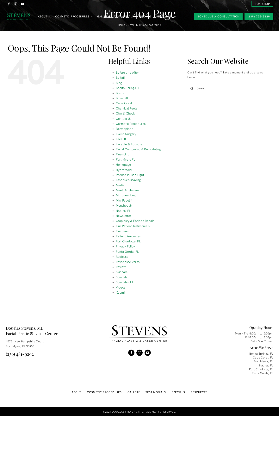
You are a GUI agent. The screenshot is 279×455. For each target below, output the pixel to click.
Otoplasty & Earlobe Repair (135, 221)
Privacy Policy (125, 246)
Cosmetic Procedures (131, 124)
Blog (119, 83)
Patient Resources (128, 236)
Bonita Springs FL (128, 88)
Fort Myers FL (125, 160)
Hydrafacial (124, 170)
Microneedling (126, 195)
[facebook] (8, 4)
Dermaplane (124, 129)
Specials (121, 277)
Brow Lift (122, 98)
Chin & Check (125, 113)
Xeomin (121, 292)
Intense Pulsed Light (130, 175)
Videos (120, 287)
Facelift (121, 139)
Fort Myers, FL (263, 361)
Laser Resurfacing (128, 180)
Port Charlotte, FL (128, 241)
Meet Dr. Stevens (128, 190)
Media (120, 185)
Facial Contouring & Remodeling (138, 149)
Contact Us (123, 119)
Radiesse (122, 257)
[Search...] (229, 88)
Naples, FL (123, 211)
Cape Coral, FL (263, 357)
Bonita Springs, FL (261, 354)
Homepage (123, 165)
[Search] (192, 88)
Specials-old (124, 282)
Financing (122, 154)
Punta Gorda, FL (127, 252)
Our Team (123, 231)
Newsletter (123, 216)
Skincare (122, 272)
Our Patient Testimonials (133, 226)
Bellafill (121, 78)
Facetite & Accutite (129, 144)
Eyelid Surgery (126, 134)
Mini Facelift (124, 200)
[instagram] (15, 4)
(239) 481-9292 (20, 354)
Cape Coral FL (126, 103)
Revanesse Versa (128, 262)
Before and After (127, 73)
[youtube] (22, 4)
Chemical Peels (126, 108)
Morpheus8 (124, 205)
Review (121, 267)
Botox (120, 93)
